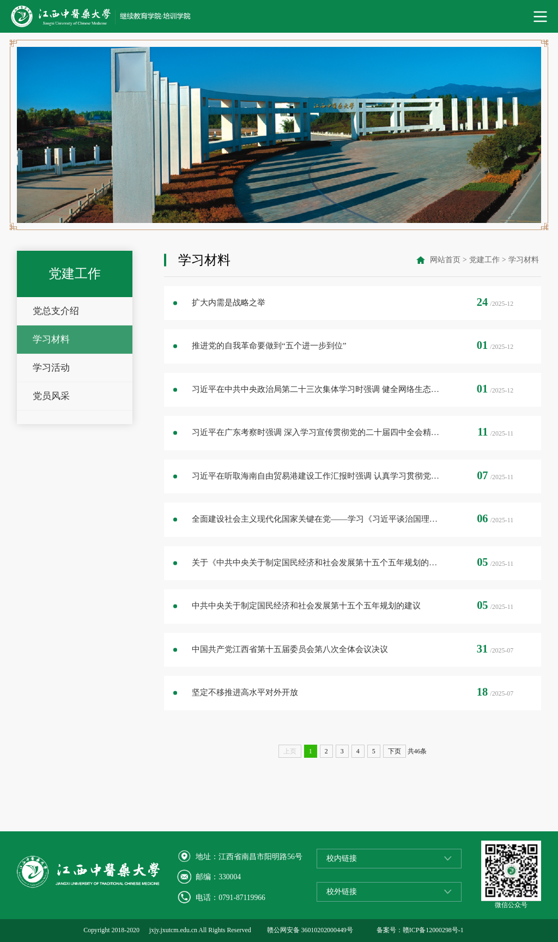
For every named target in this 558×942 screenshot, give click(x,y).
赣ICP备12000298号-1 (433, 930)
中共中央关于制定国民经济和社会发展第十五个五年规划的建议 (306, 605)
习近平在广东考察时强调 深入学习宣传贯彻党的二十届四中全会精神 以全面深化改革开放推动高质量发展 (318, 432)
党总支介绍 (56, 311)
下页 (394, 751)
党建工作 (484, 260)
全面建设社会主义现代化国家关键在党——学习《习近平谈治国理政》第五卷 (318, 518)
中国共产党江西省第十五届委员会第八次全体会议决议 (290, 649)
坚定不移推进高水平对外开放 (245, 692)
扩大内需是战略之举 (228, 302)
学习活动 (51, 368)
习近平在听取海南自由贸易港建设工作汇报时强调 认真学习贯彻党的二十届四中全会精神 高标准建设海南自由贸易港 (318, 475)
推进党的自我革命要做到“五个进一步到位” (269, 345)
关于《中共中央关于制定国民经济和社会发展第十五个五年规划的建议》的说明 (318, 562)
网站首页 (445, 260)
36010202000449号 (327, 930)
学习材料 (51, 339)
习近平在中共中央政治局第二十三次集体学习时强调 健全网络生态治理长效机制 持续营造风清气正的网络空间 (318, 389)
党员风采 (51, 396)
